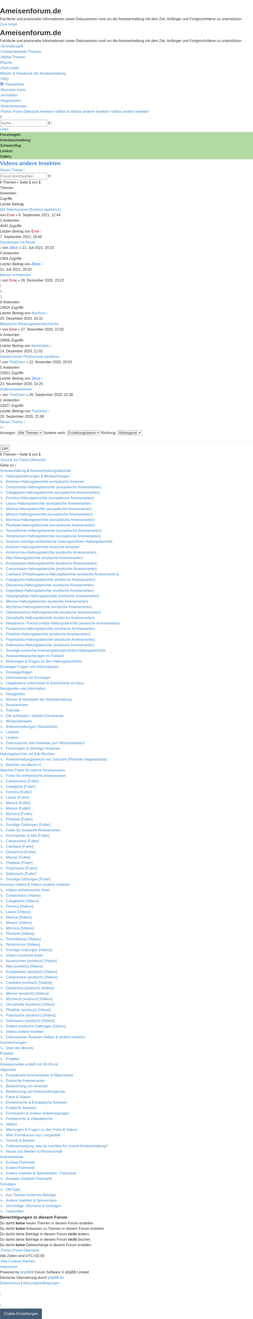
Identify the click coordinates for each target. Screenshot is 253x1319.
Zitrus (13, 248)
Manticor (38, 313)
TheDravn (17, 362)
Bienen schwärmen (15, 275)
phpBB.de (56, 1278)
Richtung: (121, 433)
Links (4, 129)
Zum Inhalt (8, 24)
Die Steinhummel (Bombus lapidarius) (30, 209)
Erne (10, 215)
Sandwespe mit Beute (17, 242)
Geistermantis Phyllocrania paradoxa (29, 357)
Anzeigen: (21, 433)
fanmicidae (40, 346)
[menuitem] (20, 52)
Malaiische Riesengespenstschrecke (29, 324)
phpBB (25, 1272)
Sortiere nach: (71, 433)
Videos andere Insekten (30, 163)
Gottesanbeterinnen (16, 389)
